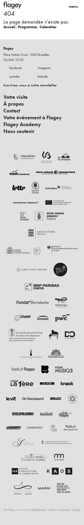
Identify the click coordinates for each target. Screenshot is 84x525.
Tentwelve (65, 509)
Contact (11, 111)
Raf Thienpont (38, 509)
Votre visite (15, 97)
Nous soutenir (19, 131)
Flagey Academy (22, 124)
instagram (44, 68)
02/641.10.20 (13, 60)
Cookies (76, 509)
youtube (14, 76)
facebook (15, 68)
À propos (13, 104)
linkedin (43, 76)
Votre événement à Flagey (32, 118)
